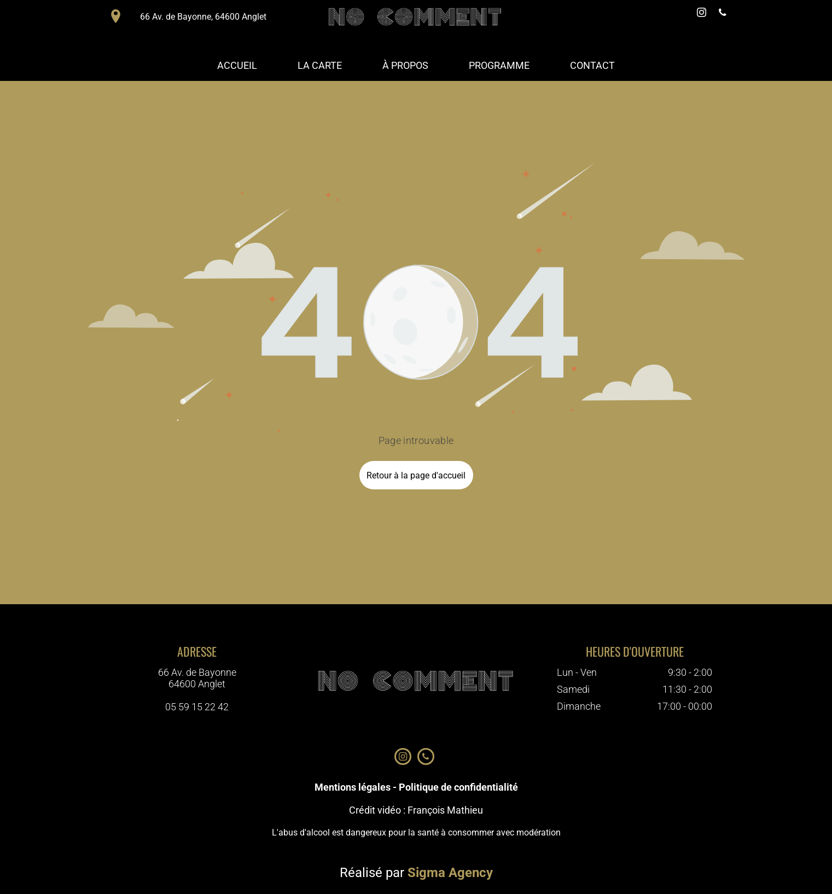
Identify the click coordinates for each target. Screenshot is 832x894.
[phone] (722, 13)
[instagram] (702, 13)
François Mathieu (445, 810)
